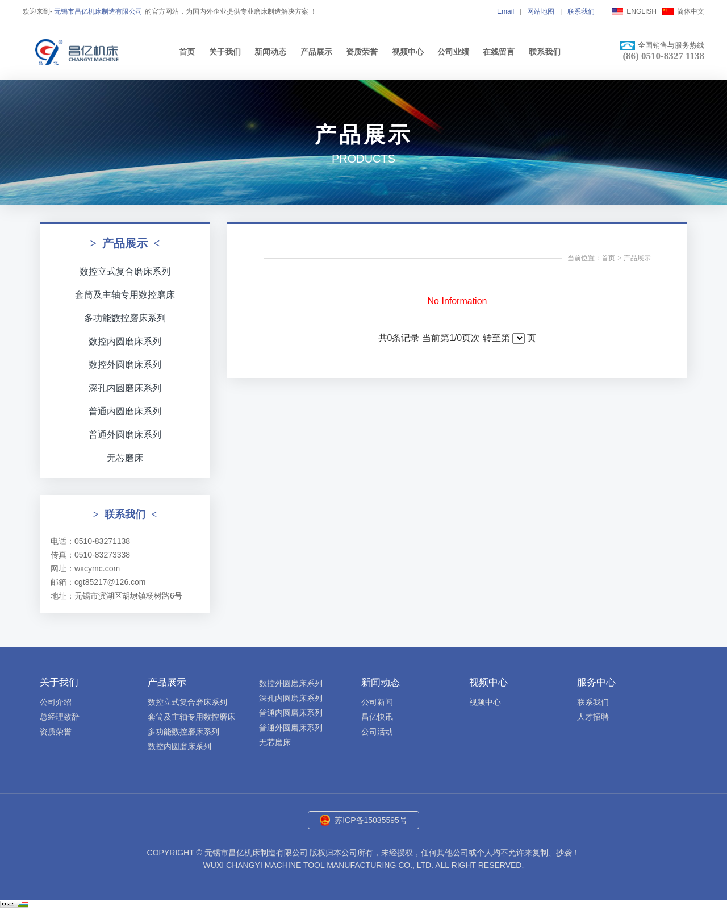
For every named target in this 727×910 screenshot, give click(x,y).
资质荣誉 (362, 51)
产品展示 (316, 51)
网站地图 (540, 11)
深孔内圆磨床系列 (125, 388)
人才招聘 (593, 716)
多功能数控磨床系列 (125, 318)
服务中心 (596, 682)
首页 (187, 51)
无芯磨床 (125, 458)
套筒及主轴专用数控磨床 (125, 295)
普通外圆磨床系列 (125, 434)
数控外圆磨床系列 (125, 364)
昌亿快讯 (377, 716)
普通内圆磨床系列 (125, 411)
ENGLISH (641, 11)
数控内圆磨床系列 (125, 341)
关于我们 (225, 51)
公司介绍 (56, 702)
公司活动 (377, 731)
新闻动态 (270, 51)
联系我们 (581, 11)
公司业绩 (453, 51)
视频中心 (408, 51)
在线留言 (499, 51)
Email (505, 11)
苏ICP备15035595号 (371, 820)
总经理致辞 (60, 716)
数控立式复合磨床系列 (125, 271)
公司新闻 (377, 702)
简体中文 (690, 11)
